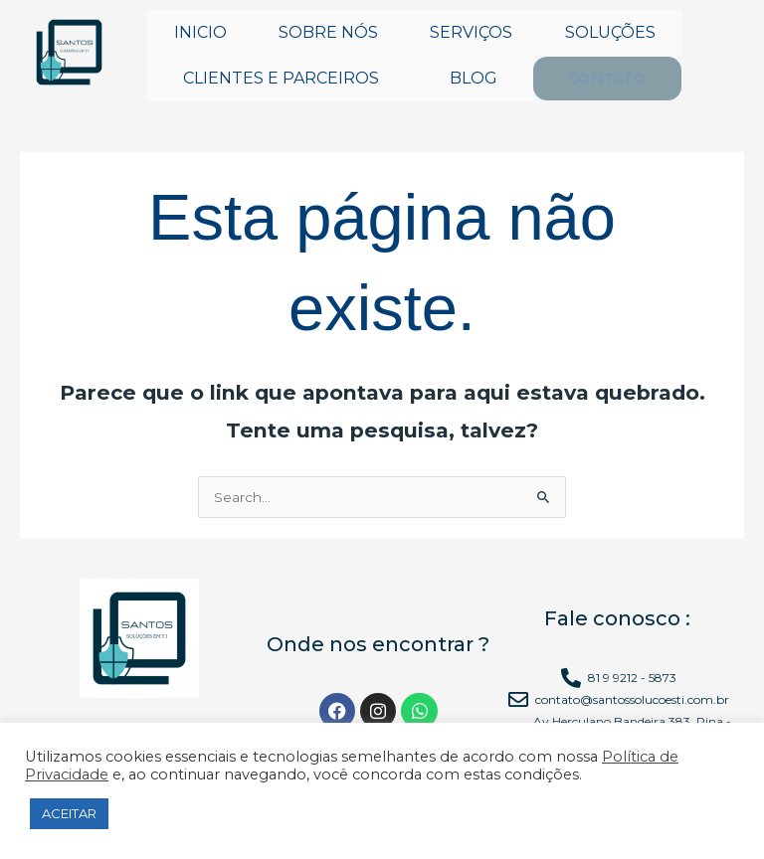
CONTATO (606, 78)
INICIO (200, 32)
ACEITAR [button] (69, 813)
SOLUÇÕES (610, 32)
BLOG (473, 78)
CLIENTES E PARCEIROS (281, 78)
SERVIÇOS (471, 32)
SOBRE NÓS (328, 32)
